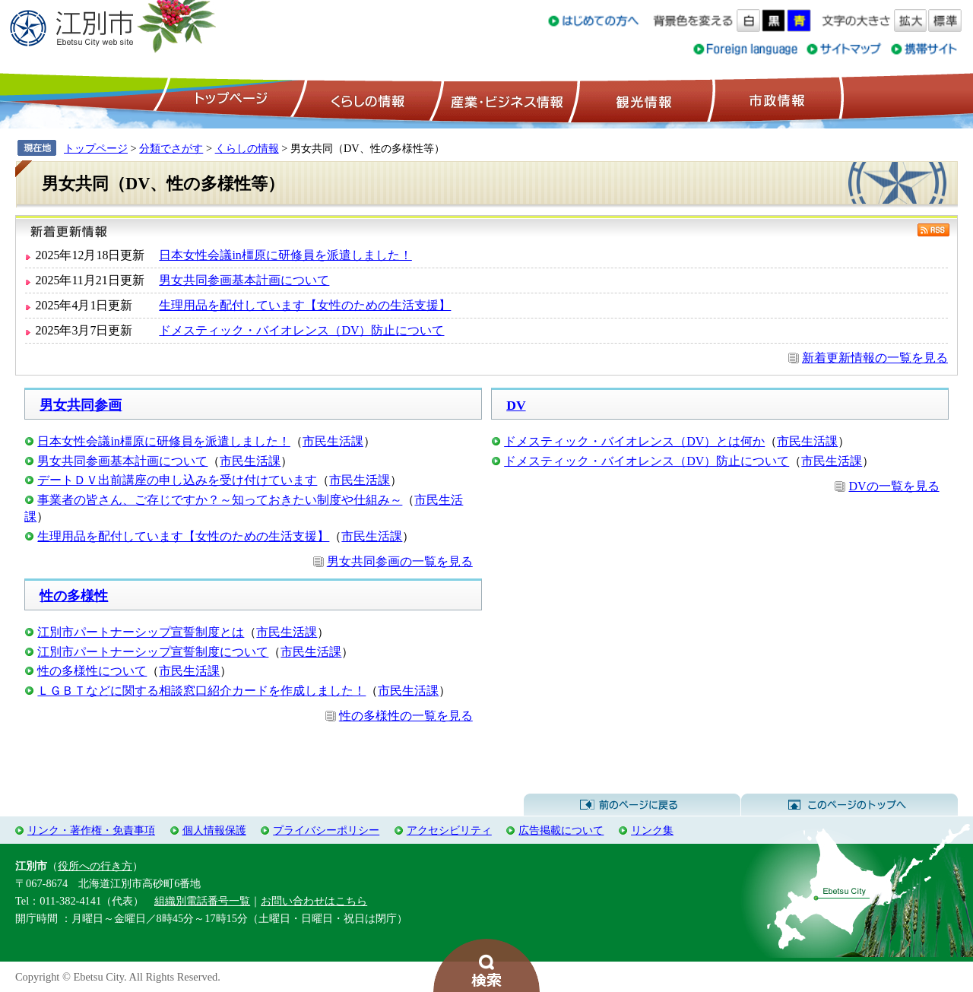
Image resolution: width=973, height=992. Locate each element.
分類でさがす (171, 148)
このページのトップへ (849, 805)
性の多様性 (74, 596)
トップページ (229, 99)
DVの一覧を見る (893, 486)
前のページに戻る (632, 805)
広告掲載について (561, 830)
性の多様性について (92, 670)
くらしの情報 (366, 99)
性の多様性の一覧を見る (406, 715)
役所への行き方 (95, 866)
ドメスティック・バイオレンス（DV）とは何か (634, 441)
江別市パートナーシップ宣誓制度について (152, 651)
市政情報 (775, 99)
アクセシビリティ (449, 830)
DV (515, 405)
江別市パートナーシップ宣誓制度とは (140, 632)
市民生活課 (333, 441)
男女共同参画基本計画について (244, 280)
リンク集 (652, 830)
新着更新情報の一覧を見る (875, 357)
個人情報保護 (214, 830)
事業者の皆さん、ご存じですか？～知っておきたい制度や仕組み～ (219, 499)
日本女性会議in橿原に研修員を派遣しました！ (285, 255)
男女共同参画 (81, 405)
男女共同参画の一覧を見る (400, 561)
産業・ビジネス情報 (504, 99)
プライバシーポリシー (326, 830)
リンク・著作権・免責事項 (91, 830)
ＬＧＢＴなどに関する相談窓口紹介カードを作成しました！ (201, 690)
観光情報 (642, 99)
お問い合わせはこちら (314, 901)
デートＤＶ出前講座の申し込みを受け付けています (177, 480)
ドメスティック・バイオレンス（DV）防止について (301, 330)
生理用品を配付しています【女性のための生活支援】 (305, 305)
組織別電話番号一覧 (202, 901)
